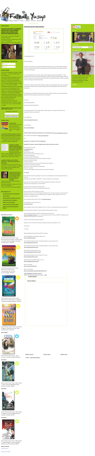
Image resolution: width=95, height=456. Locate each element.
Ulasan (4, 67)
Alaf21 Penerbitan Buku (9, 202)
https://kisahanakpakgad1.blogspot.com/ (32, 252)
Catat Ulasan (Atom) (35, 357)
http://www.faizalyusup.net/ (30, 237)
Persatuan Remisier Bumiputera (11, 193)
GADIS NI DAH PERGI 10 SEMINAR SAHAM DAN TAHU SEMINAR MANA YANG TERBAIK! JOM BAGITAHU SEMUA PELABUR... (11, 31)
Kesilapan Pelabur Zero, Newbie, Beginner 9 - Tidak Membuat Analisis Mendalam (10, 161)
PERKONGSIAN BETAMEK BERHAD (34, 27)
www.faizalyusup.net (28, 149)
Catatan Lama (63, 354)
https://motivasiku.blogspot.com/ (31, 256)
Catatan (5, 64)
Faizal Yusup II (4, 448)
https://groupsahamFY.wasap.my (31, 119)
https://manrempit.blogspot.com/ (31, 242)
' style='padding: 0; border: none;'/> (33, 273)
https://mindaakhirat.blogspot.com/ (31, 261)
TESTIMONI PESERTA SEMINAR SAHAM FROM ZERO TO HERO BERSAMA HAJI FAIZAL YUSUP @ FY (15, 147)
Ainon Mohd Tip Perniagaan (10, 200)
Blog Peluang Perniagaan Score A (11, 198)
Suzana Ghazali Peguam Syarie (11, 204)
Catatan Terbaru (29, 354)
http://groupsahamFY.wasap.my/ (61, 132)
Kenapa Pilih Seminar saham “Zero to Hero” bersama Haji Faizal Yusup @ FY (11, 134)
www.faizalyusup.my (28, 203)
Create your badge (5, 451)
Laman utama (46, 354)
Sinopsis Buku (12, 123)
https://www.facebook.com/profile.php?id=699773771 (35, 270)
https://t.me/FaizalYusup (29, 127)
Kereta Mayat (6, 195)
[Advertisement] (46, 339)
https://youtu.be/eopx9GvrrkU (30, 266)
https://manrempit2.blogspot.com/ (31, 247)
